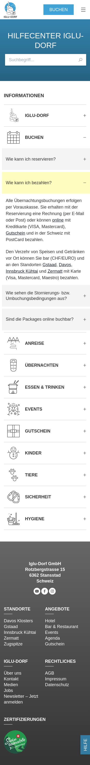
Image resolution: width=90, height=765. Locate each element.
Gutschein (15, 233)
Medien (11, 684)
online (58, 220)
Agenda (52, 638)
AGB (49, 673)
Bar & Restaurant (61, 626)
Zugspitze (13, 644)
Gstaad (49, 264)
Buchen (58, 9)
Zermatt (55, 271)
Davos (65, 264)
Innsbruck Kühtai (22, 271)
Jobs (8, 690)
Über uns (12, 673)
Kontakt (11, 679)
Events (51, 632)
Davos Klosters (18, 620)
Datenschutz (57, 684)
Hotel (50, 620)
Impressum (55, 679)
